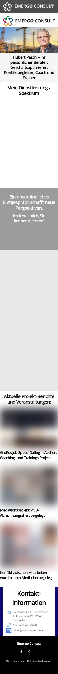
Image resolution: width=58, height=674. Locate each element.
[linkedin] (36, 651)
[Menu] (52, 4)
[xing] (29, 651)
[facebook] (21, 651)
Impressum (18, 661)
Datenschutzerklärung (38, 661)
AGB (8, 661)
